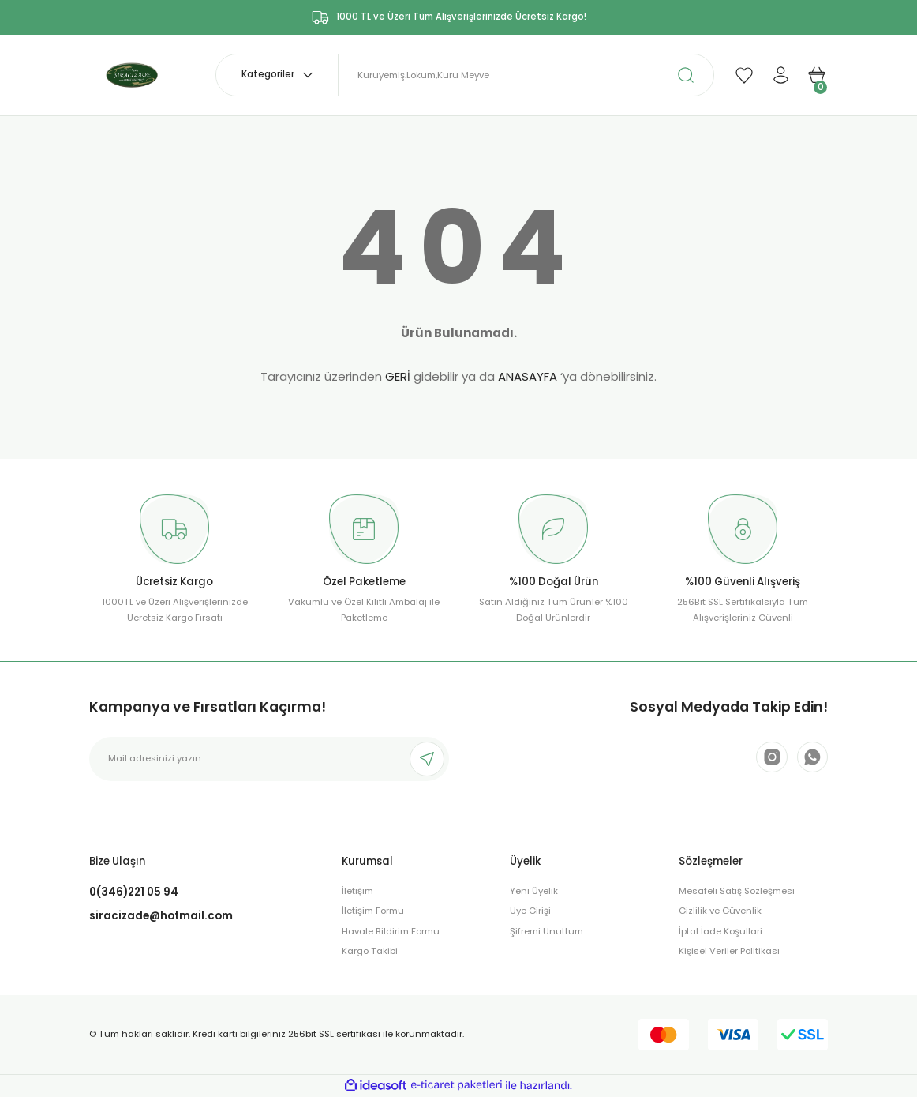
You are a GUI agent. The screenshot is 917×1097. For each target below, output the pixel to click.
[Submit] (427, 759)
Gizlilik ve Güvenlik (720, 910)
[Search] (526, 75)
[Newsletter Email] (269, 759)
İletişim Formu (373, 910)
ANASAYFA (527, 376)
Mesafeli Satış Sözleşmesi (737, 891)
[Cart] (817, 75)
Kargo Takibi (370, 951)
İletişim (357, 891)
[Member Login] (780, 75)
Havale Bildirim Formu (391, 931)
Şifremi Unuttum (546, 931)
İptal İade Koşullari (720, 931)
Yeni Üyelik (534, 891)
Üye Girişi (530, 910)
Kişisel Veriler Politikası (729, 951)
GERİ (397, 376)
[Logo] (135, 74)
